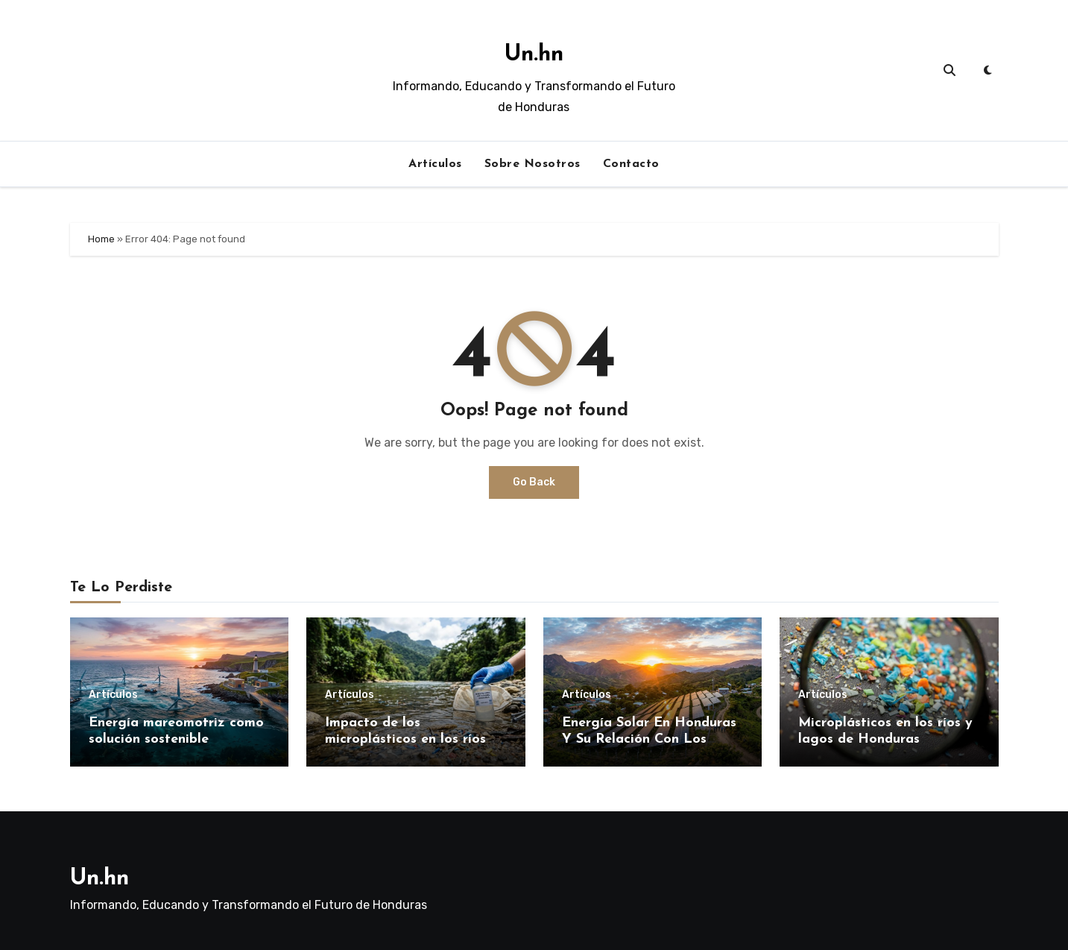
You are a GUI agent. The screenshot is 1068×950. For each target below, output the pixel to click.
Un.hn (534, 54)
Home (101, 239)
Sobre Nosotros (532, 164)
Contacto (631, 164)
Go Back (534, 482)
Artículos (435, 164)
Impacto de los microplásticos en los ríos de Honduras (415, 739)
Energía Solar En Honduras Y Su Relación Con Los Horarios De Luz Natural (649, 739)
